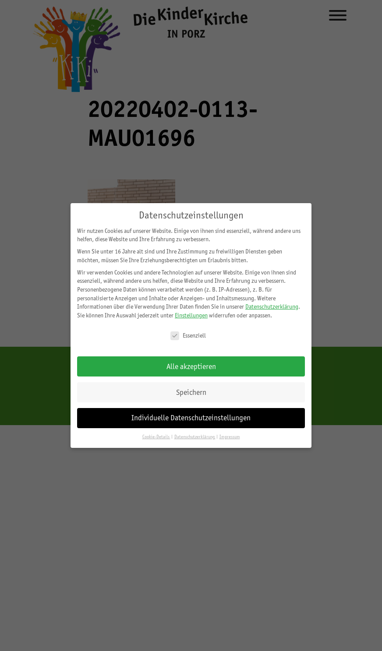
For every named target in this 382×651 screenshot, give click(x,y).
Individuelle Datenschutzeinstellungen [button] (191, 417)
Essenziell (188, 335)
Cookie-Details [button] (156, 437)
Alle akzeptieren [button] (191, 366)
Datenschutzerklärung (271, 306)
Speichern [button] (191, 392)
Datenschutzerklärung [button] (195, 437)
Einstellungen (191, 315)
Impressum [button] (229, 437)
